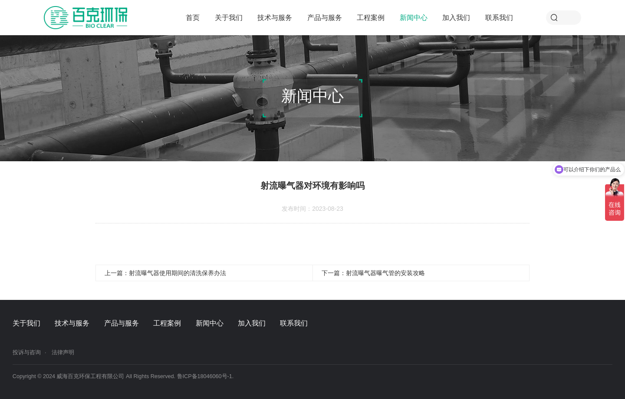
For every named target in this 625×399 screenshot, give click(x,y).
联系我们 (499, 17)
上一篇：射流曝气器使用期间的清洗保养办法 (165, 272)
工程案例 (371, 17)
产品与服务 (324, 17)
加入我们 (456, 17)
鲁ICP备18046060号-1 (204, 376)
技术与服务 (274, 17)
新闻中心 (414, 17)
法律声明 (63, 352)
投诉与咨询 (27, 352)
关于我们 (229, 17)
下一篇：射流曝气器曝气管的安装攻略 (373, 272)
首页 (193, 17)
